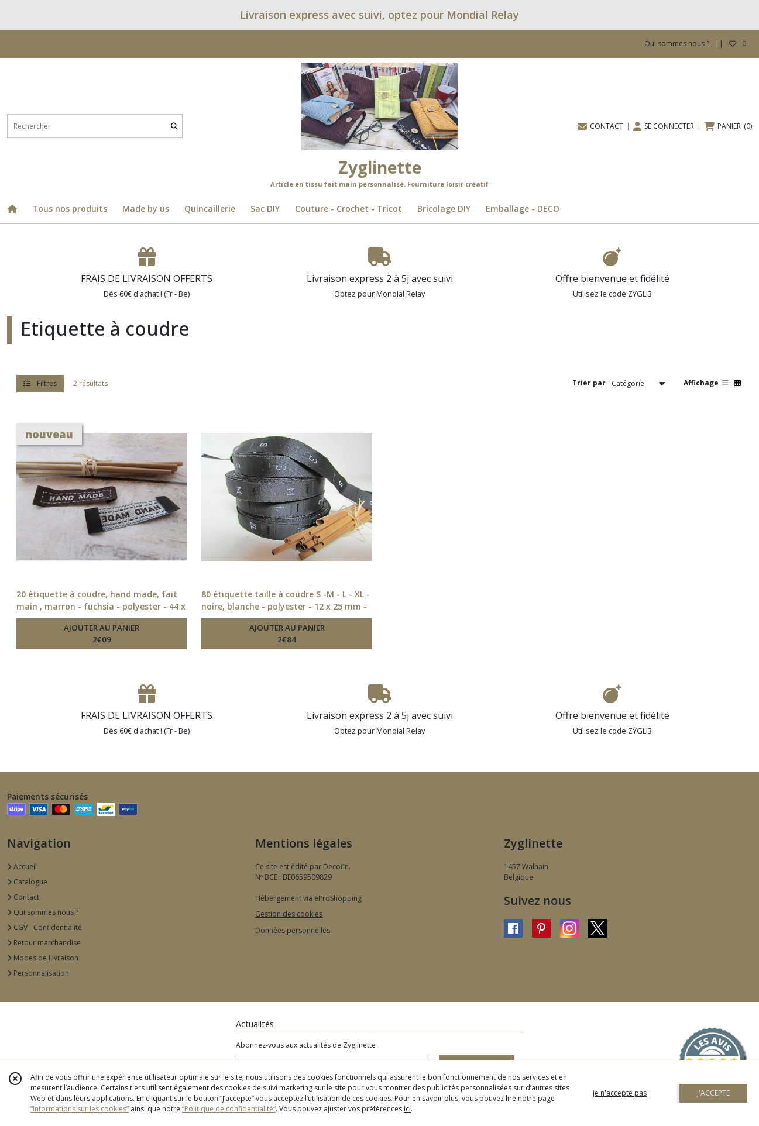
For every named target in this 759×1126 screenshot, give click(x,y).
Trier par (589, 383)
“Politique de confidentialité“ (229, 1109)
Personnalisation (38, 973)
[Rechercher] (174, 126)
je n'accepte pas (620, 1093)
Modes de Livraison (42, 958)
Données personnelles (292, 930)
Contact (23, 897)
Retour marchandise (44, 943)
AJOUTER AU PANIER (101, 634)
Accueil (22, 867)
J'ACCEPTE (713, 1093)
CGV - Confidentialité (44, 927)
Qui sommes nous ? (42, 912)
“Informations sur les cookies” (79, 1109)
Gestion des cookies (288, 914)
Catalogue (27, 882)
